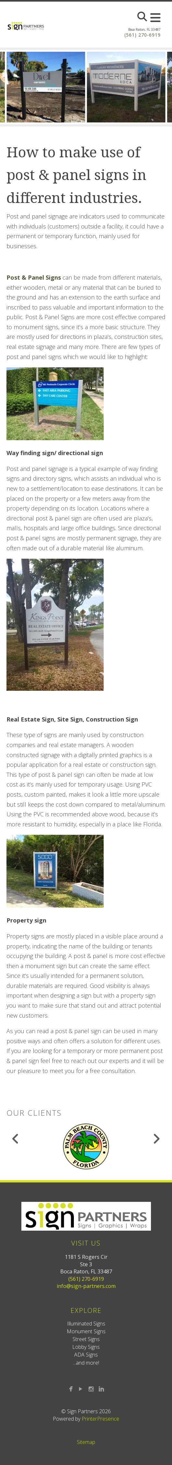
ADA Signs (86, 1354)
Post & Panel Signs (33, 277)
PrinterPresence (100, 1418)
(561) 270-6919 (142, 35)
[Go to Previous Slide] (16, 1138)
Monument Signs (86, 1331)
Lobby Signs (86, 1346)
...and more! (86, 1362)
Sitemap (86, 1442)
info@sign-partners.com (86, 1286)
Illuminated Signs (86, 1323)
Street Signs (86, 1339)
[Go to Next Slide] (156, 1138)
